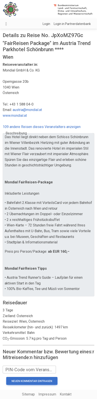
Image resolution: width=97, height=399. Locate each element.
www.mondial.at (15, 115)
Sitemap (28, 394)
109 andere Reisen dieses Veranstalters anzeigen (42, 127)
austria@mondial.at (27, 110)
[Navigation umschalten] (6, 24)
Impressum (47, 394)
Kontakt (65, 394)
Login (46, 24)
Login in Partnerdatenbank (72, 24)
